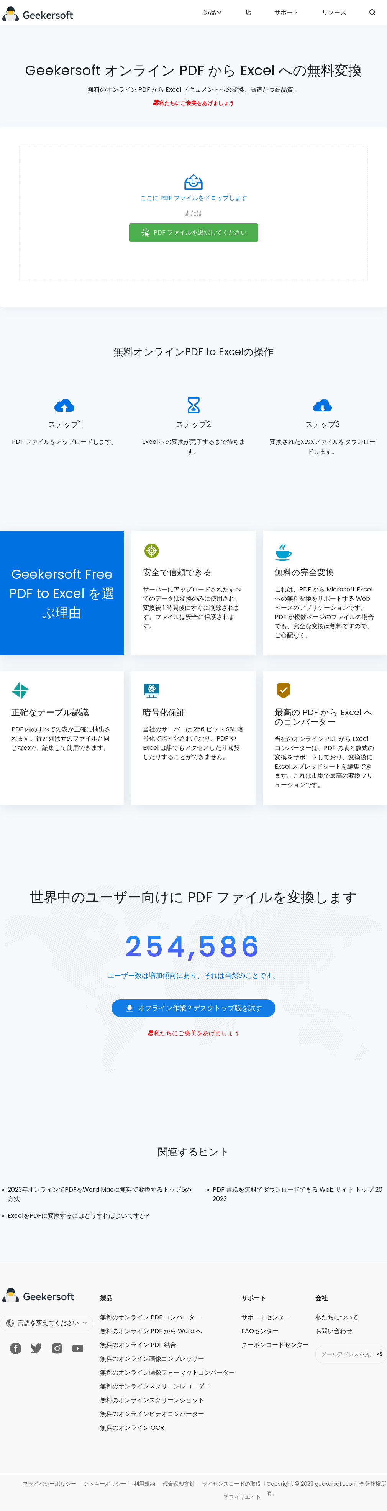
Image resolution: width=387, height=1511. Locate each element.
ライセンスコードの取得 (231, 1484)
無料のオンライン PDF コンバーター (150, 1317)
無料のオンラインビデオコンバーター (152, 1413)
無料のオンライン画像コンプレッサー (152, 1358)
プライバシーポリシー (49, 1484)
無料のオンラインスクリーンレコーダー (155, 1386)
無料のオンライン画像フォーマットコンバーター (167, 1372)
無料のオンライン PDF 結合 (138, 1344)
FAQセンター (260, 1331)
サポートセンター (265, 1317)
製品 (213, 12)
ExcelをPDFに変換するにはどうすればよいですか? (78, 1215)
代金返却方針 (178, 1484)
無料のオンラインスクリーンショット (152, 1400)
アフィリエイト (242, 1497)
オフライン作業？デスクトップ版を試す (193, 1008)
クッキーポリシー (105, 1484)
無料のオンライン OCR (132, 1427)
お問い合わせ (333, 1331)
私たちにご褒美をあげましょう (193, 103)
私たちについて (336, 1317)
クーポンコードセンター (275, 1344)
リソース (334, 12)
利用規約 (144, 1484)
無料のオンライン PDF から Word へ (151, 1331)
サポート (286, 12)
